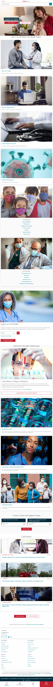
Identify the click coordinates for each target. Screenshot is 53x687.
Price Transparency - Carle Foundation (9, 678)
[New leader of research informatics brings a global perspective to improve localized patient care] (26, 594)
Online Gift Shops (4, 651)
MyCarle (3, 649)
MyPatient (26, 275)
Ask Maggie (46, 683)
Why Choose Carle (31, 660)
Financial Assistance (4, 647)
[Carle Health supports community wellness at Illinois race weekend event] (26, 570)
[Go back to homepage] (25, 1)
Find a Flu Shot (26, 680)
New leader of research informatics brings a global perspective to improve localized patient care (25, 605)
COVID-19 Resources (8, 180)
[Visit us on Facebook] (1, 637)
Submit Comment (4, 635)
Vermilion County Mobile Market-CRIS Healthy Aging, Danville (37, 520)
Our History (3, 658)
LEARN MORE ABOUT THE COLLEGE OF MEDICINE (26, 393)
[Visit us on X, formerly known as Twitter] (4, 637)
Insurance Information (5, 646)
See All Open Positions (6, 336)
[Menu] (2, 1)
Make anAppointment (6, 684)
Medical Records (26, 232)
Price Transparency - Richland (37, 678)
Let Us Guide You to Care (9, 143)
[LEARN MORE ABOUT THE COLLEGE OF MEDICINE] (26, 363)
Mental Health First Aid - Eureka (10, 519)
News (2, 664)
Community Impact (4, 660)
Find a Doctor (26, 224)
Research (26, 277)
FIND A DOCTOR (11, 22)
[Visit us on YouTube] (8, 637)
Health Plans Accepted (26, 226)
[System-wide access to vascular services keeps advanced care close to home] (26, 546)
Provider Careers (26, 279)
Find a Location (26, 228)
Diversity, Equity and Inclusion (6, 662)
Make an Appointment (8, 107)
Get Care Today (6, 71)
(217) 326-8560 (36, 673)
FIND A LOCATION (25, 22)
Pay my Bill (3, 644)
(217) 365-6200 (27, 389)
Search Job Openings (31, 658)
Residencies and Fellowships (26, 283)
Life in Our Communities (32, 662)
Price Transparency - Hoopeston (24, 678)
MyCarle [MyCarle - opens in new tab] (33, 683)
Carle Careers (30, 656)
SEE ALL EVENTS (26, 529)
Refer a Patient (30, 642)
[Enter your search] (26, 4)
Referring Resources (26, 273)
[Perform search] (50, 4)
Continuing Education (26, 281)
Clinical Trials (26, 234)
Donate (2, 666)
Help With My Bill (26, 222)
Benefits (29, 664)
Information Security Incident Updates (35, 624)
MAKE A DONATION (20, 616)
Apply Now (30, 666)
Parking (26, 230)
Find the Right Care (19, 683)
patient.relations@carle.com (28, 675)
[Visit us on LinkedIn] (6, 637)
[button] (8, 340)
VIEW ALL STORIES (33, 616)
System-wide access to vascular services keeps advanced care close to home (23, 557)
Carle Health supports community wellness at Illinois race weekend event (22, 581)
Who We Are (3, 656)
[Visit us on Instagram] (11, 637)
